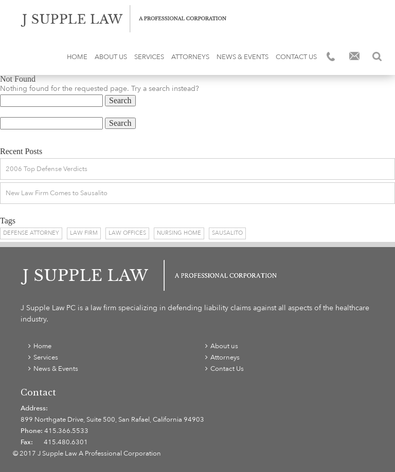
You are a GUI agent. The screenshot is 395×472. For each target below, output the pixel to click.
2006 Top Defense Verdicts (46, 169)
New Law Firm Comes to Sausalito (56, 193)
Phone (332, 56)
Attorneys (190, 57)
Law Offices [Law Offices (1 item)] (127, 233)
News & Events (242, 57)
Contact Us (296, 57)
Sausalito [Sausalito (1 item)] (227, 233)
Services (149, 57)
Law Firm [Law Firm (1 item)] (84, 233)
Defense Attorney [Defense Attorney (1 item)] (31, 233)
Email (354, 57)
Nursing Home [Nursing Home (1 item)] (179, 233)
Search (377, 56)
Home (77, 57)
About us (111, 57)
